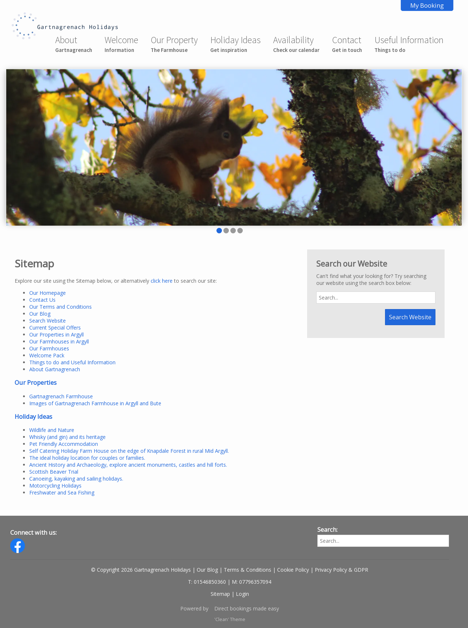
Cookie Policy (293, 569)
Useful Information (409, 43)
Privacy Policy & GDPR (341, 569)
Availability (296, 43)
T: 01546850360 (207, 581)
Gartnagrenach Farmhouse (61, 396)
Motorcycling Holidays (55, 485)
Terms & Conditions (247, 569)
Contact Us (42, 299)
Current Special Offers (55, 327)
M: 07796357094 (251, 581)
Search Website (47, 320)
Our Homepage (47, 292)
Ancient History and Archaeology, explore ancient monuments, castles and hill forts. (128, 464)
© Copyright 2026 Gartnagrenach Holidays (141, 569)
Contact (347, 43)
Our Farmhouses (49, 348)
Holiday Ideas (235, 43)
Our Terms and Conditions (60, 306)
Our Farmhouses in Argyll (59, 341)
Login (242, 593)
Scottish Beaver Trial (53, 471)
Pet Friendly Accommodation (63, 443)
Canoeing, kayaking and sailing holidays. (76, 478)
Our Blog (39, 313)
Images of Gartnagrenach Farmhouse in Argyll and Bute (95, 403)
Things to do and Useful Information (72, 362)
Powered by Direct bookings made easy (229, 608)
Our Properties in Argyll (56, 334)
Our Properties (36, 383)
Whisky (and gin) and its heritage (67, 436)
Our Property (174, 43)
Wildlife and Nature (51, 429)
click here (162, 280)
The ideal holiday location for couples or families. (87, 457)
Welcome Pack (46, 355)
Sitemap (220, 593)
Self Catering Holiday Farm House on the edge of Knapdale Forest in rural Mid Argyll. (129, 450)
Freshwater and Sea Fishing (61, 492)
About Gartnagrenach (54, 369)
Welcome (121, 43)
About (73, 43)
